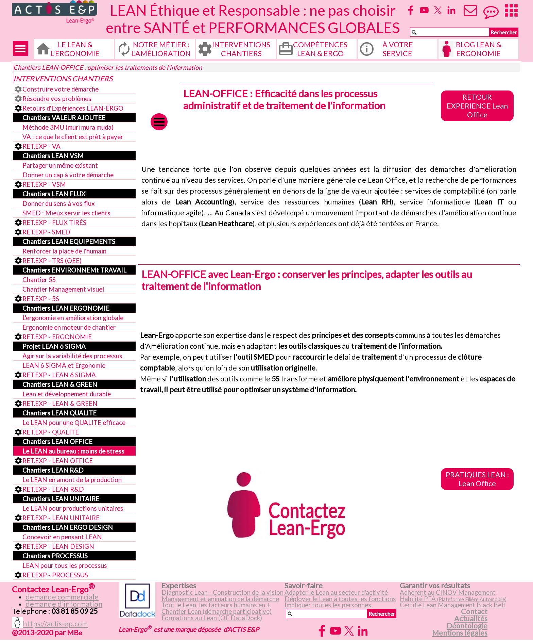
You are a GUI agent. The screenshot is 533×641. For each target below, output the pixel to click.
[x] (438, 10)
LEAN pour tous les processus (64, 565)
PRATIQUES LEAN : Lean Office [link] (477, 479)
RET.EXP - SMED (46, 232)
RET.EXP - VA (41, 146)
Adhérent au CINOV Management (448, 592)
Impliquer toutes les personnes (328, 605)
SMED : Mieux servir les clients (66, 213)
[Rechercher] (449, 32)
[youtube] (424, 10)
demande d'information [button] (63, 603)
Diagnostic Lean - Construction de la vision (222, 592)
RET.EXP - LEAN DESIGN (58, 546)
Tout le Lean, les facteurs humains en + (215, 605)
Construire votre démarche (60, 89)
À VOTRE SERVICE (397, 49)
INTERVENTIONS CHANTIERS (241, 49)
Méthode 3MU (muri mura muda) (68, 127)
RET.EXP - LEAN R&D (53, 489)
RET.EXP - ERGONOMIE (57, 337)
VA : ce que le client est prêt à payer (72, 137)
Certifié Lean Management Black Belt (453, 605)
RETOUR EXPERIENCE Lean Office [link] (477, 106)
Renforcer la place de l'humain (64, 251)
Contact (474, 611)
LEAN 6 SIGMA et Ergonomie (63, 365)
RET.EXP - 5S (40, 298)
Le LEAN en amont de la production (72, 479)
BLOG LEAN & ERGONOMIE (478, 49)
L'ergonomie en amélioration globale (72, 318)
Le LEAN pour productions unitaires (72, 508)
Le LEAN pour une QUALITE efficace (73, 422)
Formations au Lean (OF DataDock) (211, 618)
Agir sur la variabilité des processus (72, 356)
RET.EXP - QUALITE (50, 432)
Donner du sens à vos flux (58, 203)
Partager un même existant (60, 165)
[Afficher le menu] (20, 48)
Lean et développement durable (66, 394)
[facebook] (410, 10)
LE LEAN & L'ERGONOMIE (75, 49)
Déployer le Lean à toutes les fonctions (340, 599)
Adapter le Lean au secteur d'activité (336, 592)
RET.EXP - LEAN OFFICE (57, 460)
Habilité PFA (453, 599)
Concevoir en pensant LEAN (62, 537)
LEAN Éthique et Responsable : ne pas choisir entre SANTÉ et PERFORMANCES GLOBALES (253, 18)
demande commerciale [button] (62, 596)
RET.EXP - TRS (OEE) (52, 260)
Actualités (470, 618)
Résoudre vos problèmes (56, 98)
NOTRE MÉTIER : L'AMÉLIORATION (161, 49)
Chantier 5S (39, 279)
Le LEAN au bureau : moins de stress (73, 451)
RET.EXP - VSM (44, 184)
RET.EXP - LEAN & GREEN (60, 403)
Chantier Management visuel (63, 289)
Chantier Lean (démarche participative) (216, 611)
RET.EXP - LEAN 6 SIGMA (59, 375)
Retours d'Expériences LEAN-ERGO (72, 108)
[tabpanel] (328, 196)
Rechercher (504, 32)
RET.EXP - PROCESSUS (55, 575)
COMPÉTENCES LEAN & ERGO (320, 49)
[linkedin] (451, 10)
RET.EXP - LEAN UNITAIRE (61, 518)
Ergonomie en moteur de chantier (69, 327)
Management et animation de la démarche (220, 599)
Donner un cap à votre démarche (68, 175)
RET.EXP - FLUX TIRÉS (54, 222)
